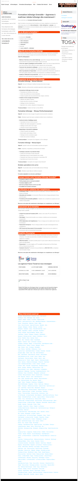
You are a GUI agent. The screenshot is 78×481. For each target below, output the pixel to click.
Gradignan (20, 343)
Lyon (19, 387)
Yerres (32, 426)
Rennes (23, 349)
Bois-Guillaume (38, 395)
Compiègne (46, 374)
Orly (19, 467)
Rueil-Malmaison (45, 433)
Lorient (34, 363)
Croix (48, 371)
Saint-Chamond (31, 354)
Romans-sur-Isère (28, 336)
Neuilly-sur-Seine (37, 432)
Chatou (31, 406)
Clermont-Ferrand (25, 380)
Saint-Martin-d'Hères (30, 351)
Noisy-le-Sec (27, 450)
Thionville (28, 365)
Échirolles (43, 351)
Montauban (27, 413)
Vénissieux (24, 386)
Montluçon (20, 317)
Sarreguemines (34, 365)
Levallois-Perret (35, 435)
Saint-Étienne (24, 354)
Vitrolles (30, 327)
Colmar (35, 384)
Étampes (52, 424)
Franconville (41, 468)
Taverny (43, 470)
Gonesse (20, 470)
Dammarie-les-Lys (30, 398)
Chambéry (45, 391)
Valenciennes (37, 369)
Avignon (20, 419)
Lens (19, 380)
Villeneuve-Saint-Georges (26, 467)
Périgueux (31, 334)
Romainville (45, 448)
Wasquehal (36, 373)
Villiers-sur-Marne (22, 459)
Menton (19, 321)
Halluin (31, 369)
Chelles (19, 398)
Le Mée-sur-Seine (31, 402)
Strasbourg (34, 382)
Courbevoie (47, 439)
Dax (34, 352)
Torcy (23, 398)
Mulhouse (46, 384)
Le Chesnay (41, 406)
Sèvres (42, 441)
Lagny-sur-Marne (41, 397)
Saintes (30, 330)
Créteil (34, 467)
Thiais (31, 463)
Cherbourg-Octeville (44, 360)
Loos (28, 369)
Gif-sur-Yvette (38, 426)
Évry (23, 422)
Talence (28, 345)
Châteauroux (34, 349)
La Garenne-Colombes (23, 443)
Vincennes (42, 463)
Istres (19, 325)
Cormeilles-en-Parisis (22, 472)
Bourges (24, 332)
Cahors (40, 358)
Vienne (27, 352)
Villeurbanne (37, 387)
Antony (19, 435)
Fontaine (38, 351)
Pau (31, 380)
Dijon (41, 332)
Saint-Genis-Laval (50, 386)
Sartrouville (29, 404)
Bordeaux (26, 343)
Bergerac (36, 334)
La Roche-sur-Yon (27, 419)
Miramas (35, 327)
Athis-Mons (20, 428)
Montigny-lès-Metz (43, 365)
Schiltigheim (40, 382)
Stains (36, 452)
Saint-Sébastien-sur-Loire (23, 356)
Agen (44, 358)
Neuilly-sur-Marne (49, 454)
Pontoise (20, 468)
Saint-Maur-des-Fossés (23, 463)
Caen (44, 329)
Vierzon (19, 332)
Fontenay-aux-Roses (28, 439)
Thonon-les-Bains (26, 393)
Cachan (19, 461)
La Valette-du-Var (22, 415)
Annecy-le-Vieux (34, 393)
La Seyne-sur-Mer (29, 417)
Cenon (42, 345)
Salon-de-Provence (34, 325)
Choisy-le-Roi (35, 457)
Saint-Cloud (43, 443)
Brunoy (19, 422)
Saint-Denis (20, 448)
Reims (19, 362)
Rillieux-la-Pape (24, 389)
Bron (19, 389)
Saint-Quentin (43, 316)
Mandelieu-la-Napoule (41, 321)
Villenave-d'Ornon (22, 345)
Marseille (42, 325)
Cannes (29, 319)
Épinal (19, 420)
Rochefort (41, 330)
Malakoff (49, 443)
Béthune (36, 378)
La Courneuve (39, 444)
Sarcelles (32, 474)
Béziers (23, 347)
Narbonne (31, 323)
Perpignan (28, 382)
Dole (31, 352)
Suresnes (37, 441)
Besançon (20, 336)
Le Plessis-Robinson (26, 435)
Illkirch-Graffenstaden (23, 384)
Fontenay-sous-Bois (38, 456)
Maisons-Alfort (51, 465)
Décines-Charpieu (33, 389)
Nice (34, 321)
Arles (46, 325)
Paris (47, 393)
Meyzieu (43, 387)
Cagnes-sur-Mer (40, 319)
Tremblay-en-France (22, 452)
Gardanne (26, 329)
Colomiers (27, 340)
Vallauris (20, 319)
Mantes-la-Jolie (34, 408)
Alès (23, 340)
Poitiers (33, 419)
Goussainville (35, 468)
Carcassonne (25, 323)
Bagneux (20, 444)
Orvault (31, 356)
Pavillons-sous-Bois (47, 444)
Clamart (24, 433)
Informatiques (14, 4)
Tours (39, 349)
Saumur (37, 360)
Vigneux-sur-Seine (38, 424)
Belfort (41, 420)
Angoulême (24, 330)
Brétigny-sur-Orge (43, 428)
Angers (32, 360)
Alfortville (29, 457)
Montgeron (35, 428)
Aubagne (20, 327)
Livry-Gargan (37, 446)
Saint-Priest (23, 387)
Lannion (26, 334)
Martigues (25, 327)
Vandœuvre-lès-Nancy (26, 363)
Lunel (19, 349)
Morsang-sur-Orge (28, 428)
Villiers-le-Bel (26, 474)
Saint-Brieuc (20, 334)
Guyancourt (26, 406)
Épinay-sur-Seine (40, 454)
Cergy (38, 467)
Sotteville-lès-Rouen (26, 397)
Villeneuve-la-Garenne (39, 439)
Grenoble (48, 351)
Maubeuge (27, 371)
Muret (32, 340)
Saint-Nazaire (21, 358)
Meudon (29, 433)
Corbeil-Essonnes (22, 426)
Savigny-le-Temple (22, 402)
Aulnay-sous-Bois (44, 446)
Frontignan (31, 347)
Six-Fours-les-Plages (31, 415)
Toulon (48, 415)
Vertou (36, 356)
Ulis (42, 426)
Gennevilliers (32, 443)
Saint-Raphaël (21, 417)
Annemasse (42, 393)
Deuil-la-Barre (26, 470)
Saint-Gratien (37, 470)
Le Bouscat (33, 341)
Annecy (19, 393)
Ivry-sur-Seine (43, 465)
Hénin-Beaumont (38, 376)
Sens (33, 420)
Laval (19, 363)
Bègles (30, 343)
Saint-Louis (40, 384)
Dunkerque (20, 373)
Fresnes (47, 457)
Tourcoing (32, 371)
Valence (34, 336)
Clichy (28, 441)
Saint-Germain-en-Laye (43, 408)
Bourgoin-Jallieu (21, 352)
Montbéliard (42, 334)
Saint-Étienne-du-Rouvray (48, 395)
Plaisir (39, 404)
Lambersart (42, 373)
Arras (19, 378)
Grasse (37, 317)
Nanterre (38, 443)
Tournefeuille (37, 340)
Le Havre (34, 397)
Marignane (20, 329)
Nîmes (19, 340)
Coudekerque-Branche (41, 371)
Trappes (36, 406)
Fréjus (44, 415)
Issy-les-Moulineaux (36, 433)
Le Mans (33, 391)
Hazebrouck (20, 371)
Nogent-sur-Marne (51, 459)
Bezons (32, 470)
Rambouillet (44, 402)
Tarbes (23, 382)
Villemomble (25, 446)
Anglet (19, 382)
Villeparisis (38, 402)
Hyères (38, 413)
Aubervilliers (20, 450)
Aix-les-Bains (39, 391)
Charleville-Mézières (51, 321)
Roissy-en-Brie (38, 398)
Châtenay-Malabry (22, 441)
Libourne (39, 341)
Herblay (25, 468)
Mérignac (38, 345)
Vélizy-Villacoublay (32, 411)
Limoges (45, 419)
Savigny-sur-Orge (22, 432)
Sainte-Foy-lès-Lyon (42, 389)
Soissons (34, 316)
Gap (34, 317)
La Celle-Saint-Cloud (22, 411)
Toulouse (25, 341)
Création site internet (42, 4)
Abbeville (43, 411)
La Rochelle (35, 330)
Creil (19, 376)
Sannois (30, 472)
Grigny (30, 422)
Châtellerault (39, 419)
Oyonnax (20, 316)
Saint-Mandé (41, 457)
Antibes (24, 319)
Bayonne (35, 380)
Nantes (40, 356)
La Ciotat (40, 327)
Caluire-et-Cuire (42, 386)
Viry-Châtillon (46, 424)
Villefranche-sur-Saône (33, 386)
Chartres (24, 338)
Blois (19, 354)
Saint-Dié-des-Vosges (26, 420)
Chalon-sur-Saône (26, 391)
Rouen (56, 395)
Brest (36, 338)
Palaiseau (20, 424)
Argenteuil (20, 474)
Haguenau (31, 384)
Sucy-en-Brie (36, 463)
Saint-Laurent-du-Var (27, 321)
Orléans (35, 358)
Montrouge (53, 439)
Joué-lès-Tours (21, 351)
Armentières (30, 373)
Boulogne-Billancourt (45, 435)
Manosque (29, 317)
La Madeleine (44, 369)
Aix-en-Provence (25, 325)
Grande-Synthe (39, 374)
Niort (38, 411)
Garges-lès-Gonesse (48, 472)
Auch (29, 341)
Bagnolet (33, 444)
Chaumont (40, 362)
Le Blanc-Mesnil (25, 456)
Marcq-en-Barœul (27, 374)
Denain (33, 374)
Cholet (28, 360)
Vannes (38, 363)
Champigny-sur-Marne (34, 465)
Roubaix (24, 367)
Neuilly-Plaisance (46, 452)
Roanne (38, 354)
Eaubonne (56, 472)
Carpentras (41, 417)
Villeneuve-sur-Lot (22, 360)
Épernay (24, 362)
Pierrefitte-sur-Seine (45, 450)
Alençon (28, 376)
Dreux (28, 338)
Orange (47, 417)
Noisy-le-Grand (39, 448)
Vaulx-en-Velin (30, 387)
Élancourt (26, 410)
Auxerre (37, 420)
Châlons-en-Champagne (32, 362)
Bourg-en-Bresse (27, 316)
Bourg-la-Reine (26, 444)
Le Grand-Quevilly (30, 395)
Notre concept (5, 4)
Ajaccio (37, 474)
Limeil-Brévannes (22, 457)
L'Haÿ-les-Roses (47, 456)
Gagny (31, 456)
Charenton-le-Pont (50, 463)
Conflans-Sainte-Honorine (23, 408)
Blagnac (20, 341)
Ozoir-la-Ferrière (38, 400)
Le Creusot (50, 389)
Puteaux (20, 433)
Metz (24, 365)
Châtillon (44, 432)
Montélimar (40, 336)
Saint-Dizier (46, 362)
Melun (55, 400)
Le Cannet (34, 319)
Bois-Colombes (50, 432)
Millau (40, 323)
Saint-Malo (28, 349)
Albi (19, 413)
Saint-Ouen (29, 454)
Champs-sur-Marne (50, 397)
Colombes (20, 439)
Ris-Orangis (35, 422)
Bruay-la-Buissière (43, 378)
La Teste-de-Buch (37, 343)
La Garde (33, 413)
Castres (22, 413)
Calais (22, 378)
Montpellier (37, 347)
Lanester (43, 363)
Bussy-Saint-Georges (48, 400)
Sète (27, 347)
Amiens (47, 411)
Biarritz (39, 380)
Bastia (41, 474)
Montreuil (31, 446)
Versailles (20, 406)
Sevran (19, 446)
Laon (38, 316)
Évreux (19, 338)
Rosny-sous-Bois (22, 454)
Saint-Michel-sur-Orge (28, 424)
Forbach (20, 365)
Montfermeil (30, 452)
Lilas (25, 448)
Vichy (25, 317)
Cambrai (20, 374)
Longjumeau (29, 432)
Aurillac (19, 330)
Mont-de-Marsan (40, 352)
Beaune (37, 332)
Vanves (32, 441)
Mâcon (19, 391)
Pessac (33, 345)
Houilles (19, 404)
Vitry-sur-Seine (25, 465)
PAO (34, 4)
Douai (25, 373)
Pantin (39, 452)
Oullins (19, 386)
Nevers (19, 367)
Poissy (35, 404)
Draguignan (39, 415)
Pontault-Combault (30, 400)
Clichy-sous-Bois (31, 448)
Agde (19, 347)
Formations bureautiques (25, 4)
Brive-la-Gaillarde (31, 332)
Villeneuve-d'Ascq (36, 367)
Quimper (32, 338)
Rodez (36, 323)
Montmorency (44, 467)
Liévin (32, 376)
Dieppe (19, 397)
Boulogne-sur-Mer (29, 378)
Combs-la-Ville (21, 400)
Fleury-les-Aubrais (29, 358)
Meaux (44, 398)
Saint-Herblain (44, 354)
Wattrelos (29, 367)
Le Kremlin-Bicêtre (31, 459)
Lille (42, 367)
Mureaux (24, 404)
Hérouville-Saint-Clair (37, 329)
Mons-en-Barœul (21, 369)
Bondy (34, 454)
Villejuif (19, 465)
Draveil (26, 422)
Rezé (44, 356)
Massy (28, 426)
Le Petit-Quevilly (21, 395)
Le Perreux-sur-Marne (41, 459)
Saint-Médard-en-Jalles (47, 343)
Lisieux (30, 329)
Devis (50, 4)
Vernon (45, 336)
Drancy (19, 456)
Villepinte (33, 450)
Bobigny (38, 450)
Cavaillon (36, 417)
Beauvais (23, 376)
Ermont (29, 468)
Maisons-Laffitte (52, 402)
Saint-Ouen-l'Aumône (37, 472)
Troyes (19, 323)
